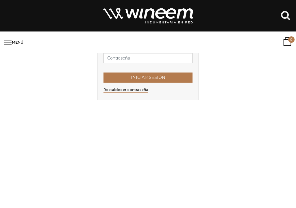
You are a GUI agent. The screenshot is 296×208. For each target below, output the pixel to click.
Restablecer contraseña (125, 90)
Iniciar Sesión (148, 77)
